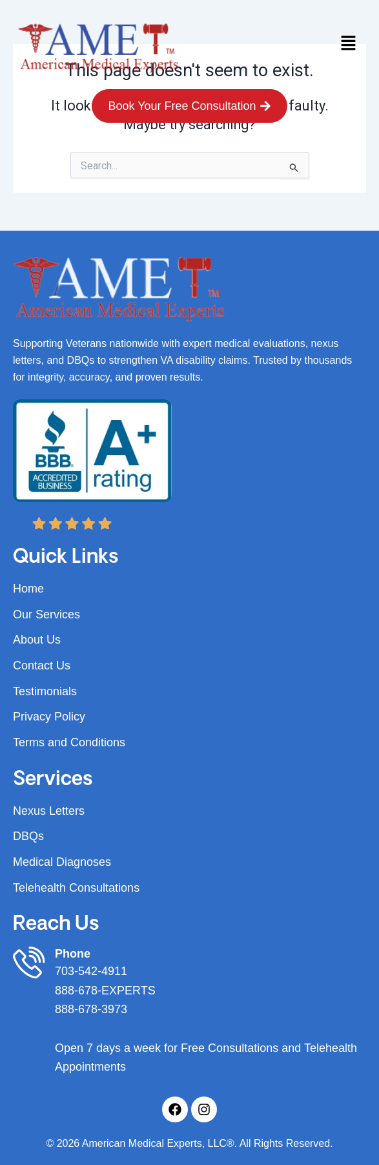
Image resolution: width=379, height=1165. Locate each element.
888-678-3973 (91, 1009)
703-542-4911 (91, 971)
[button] (348, 44)
